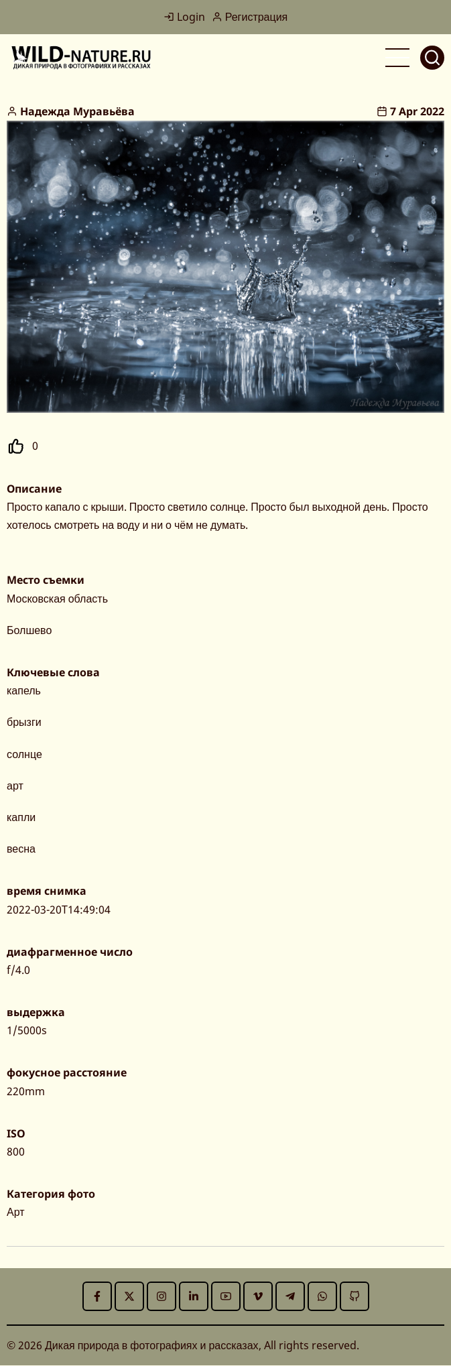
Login (184, 16)
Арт (16, 1211)
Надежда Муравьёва (77, 111)
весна (21, 848)
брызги (24, 722)
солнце (24, 754)
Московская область (57, 598)
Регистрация (250, 16)
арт (15, 785)
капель (24, 690)
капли (21, 817)
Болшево (29, 630)
